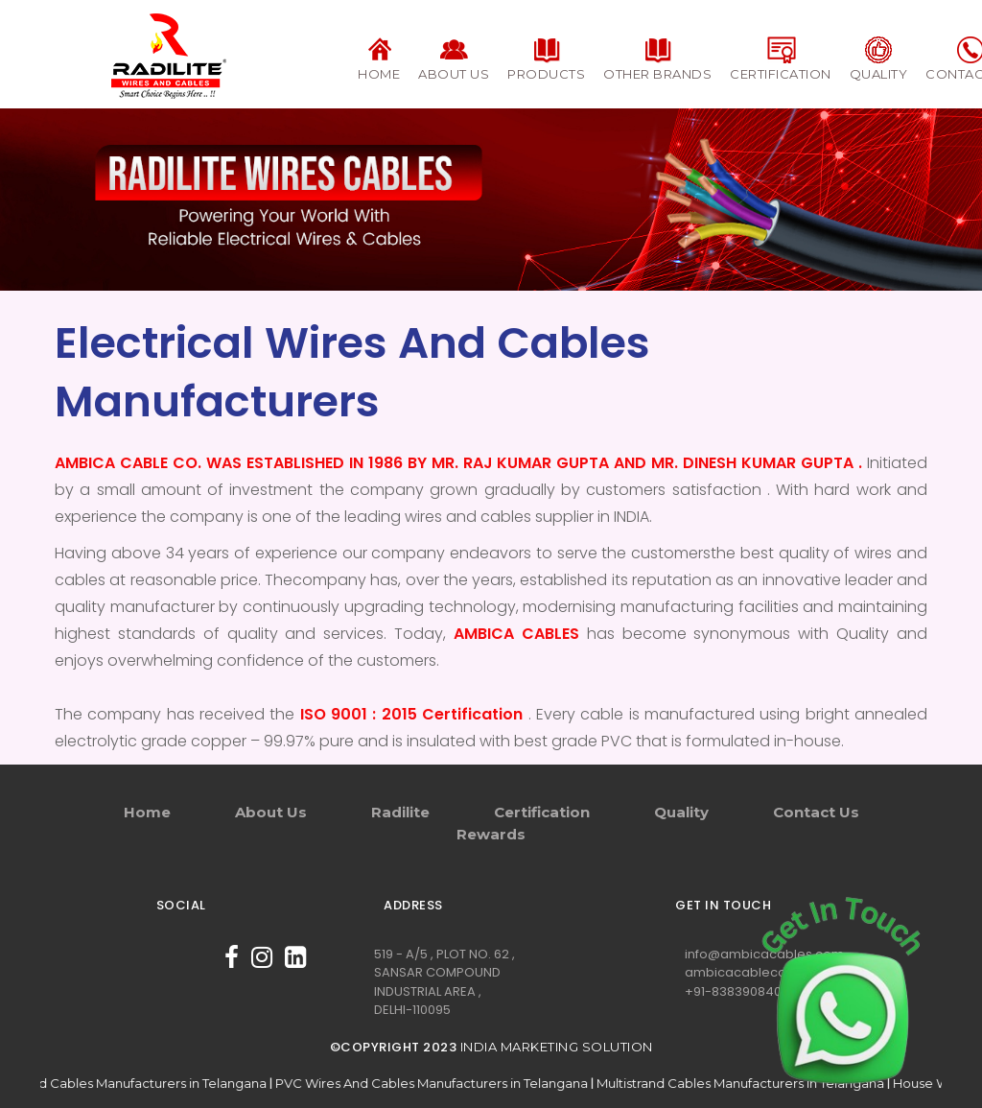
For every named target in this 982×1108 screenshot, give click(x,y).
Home (147, 812)
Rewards (491, 834)
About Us (271, 812)
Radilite (400, 812)
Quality (681, 812)
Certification (542, 812)
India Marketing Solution (556, 1046)
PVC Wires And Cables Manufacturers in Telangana (477, 1083)
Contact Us (816, 812)
